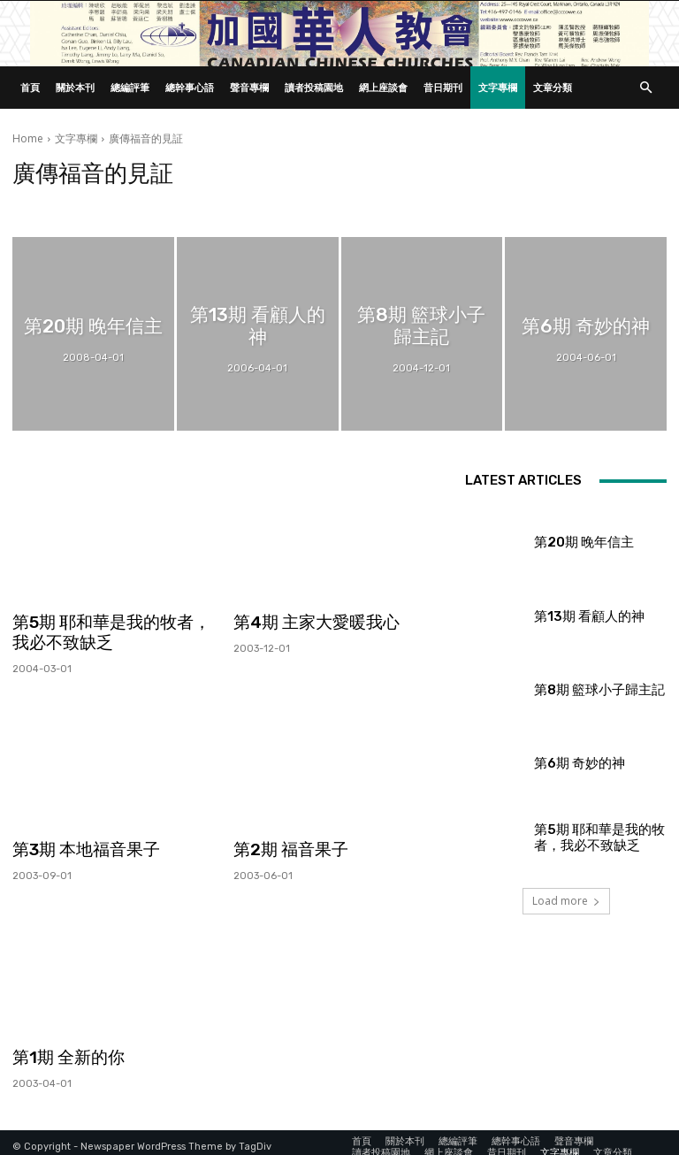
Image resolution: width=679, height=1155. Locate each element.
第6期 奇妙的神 (568, 763)
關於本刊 (75, 87)
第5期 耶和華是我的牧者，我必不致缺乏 (108, 630)
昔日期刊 (442, 87)
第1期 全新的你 (62, 1050)
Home (27, 138)
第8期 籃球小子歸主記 (582, 689)
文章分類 (552, 87)
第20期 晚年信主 (570, 542)
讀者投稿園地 (314, 87)
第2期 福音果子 (285, 845)
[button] (645, 88)
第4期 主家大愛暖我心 (308, 622)
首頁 (30, 87)
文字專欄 (497, 87)
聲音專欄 (249, 87)
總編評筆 (130, 87)
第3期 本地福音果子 (79, 845)
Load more (566, 900)
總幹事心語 (189, 87)
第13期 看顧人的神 (574, 616)
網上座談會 (383, 87)
